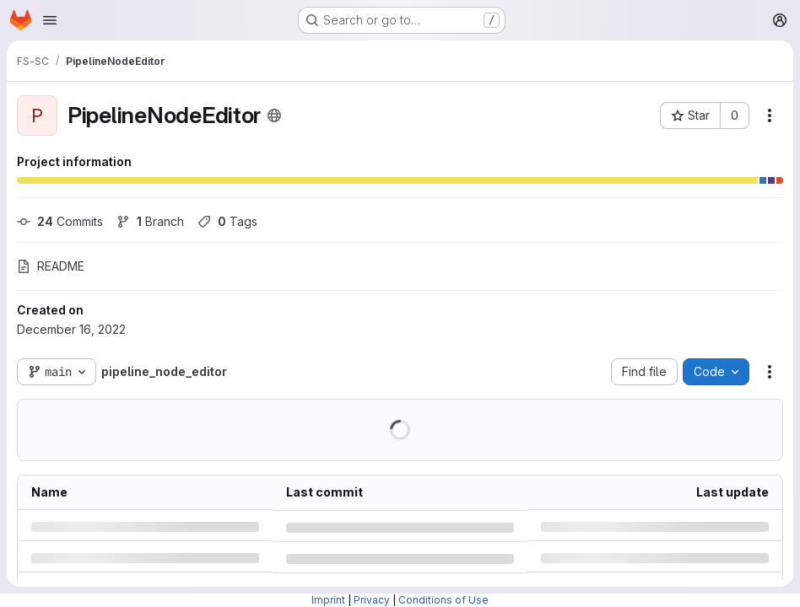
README (50, 266)
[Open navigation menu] (49, 20)
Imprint (328, 600)
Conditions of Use (443, 600)
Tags (227, 221)
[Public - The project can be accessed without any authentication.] (274, 115)
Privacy (372, 600)
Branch (150, 221)
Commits (60, 221)
